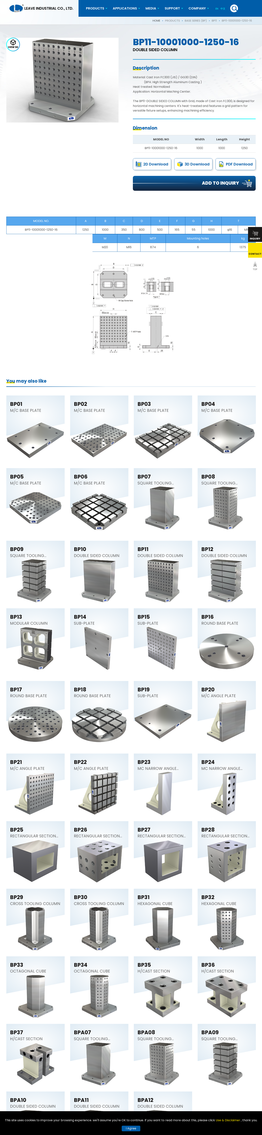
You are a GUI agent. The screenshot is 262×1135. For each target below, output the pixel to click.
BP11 (214, 20)
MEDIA (151, 8)
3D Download (197, 166)
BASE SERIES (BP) (196, 20)
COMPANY (197, 8)
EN (216, 8)
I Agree (131, 1128)
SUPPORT (172, 8)
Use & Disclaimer (228, 1120)
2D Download (155, 165)
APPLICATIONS (125, 8)
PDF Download (239, 167)
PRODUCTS (95, 8)
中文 (223, 8)
